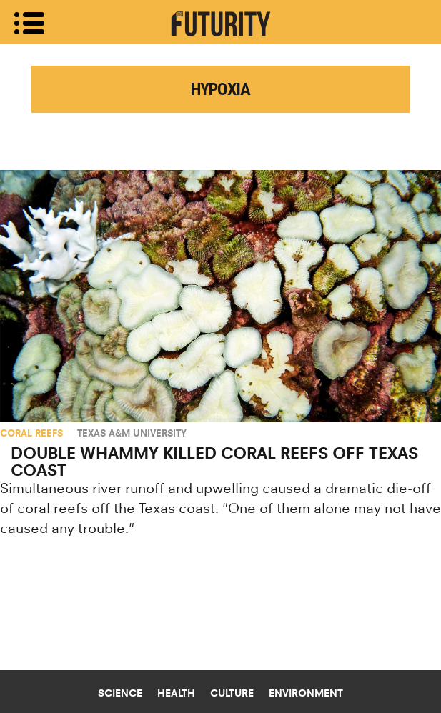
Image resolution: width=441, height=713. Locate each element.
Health (176, 693)
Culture (232, 693)
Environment (306, 693)
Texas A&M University (132, 433)
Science (120, 693)
